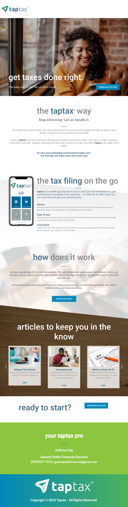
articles (119, 9)
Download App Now (108, 87)
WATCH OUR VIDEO (64, 299)
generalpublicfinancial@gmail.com (75, 462)
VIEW (24, 383)
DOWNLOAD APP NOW (96, 406)
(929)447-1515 (42, 462)
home (48, 9)
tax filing (81, 9)
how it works (100, 9)
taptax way (63, 9)
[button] (6, 367)
